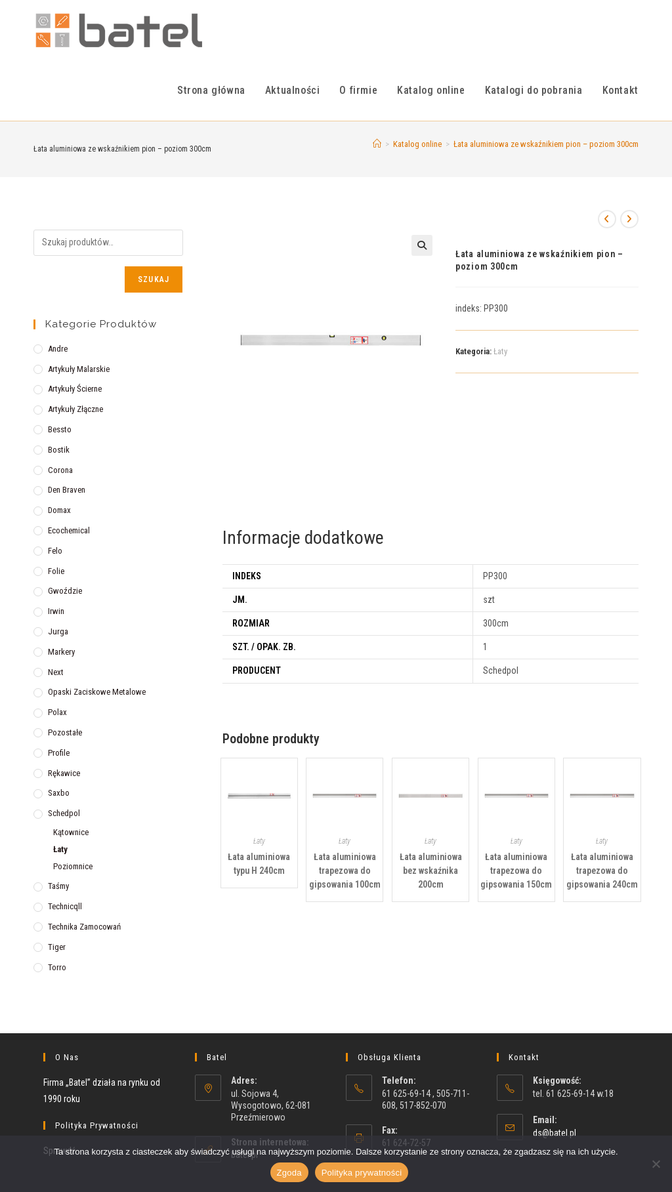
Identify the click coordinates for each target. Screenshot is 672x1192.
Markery (61, 652)
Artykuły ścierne (75, 389)
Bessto (60, 429)
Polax (57, 712)
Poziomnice (73, 866)
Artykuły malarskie (79, 369)
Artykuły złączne (75, 409)
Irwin (56, 611)
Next (56, 672)
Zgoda (289, 1173)
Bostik (59, 450)
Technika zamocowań (84, 927)
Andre (58, 349)
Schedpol (64, 813)
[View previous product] (607, 219)
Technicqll (65, 906)
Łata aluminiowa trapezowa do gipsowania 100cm (345, 871)
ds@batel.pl (554, 1133)
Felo (55, 551)
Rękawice (64, 773)
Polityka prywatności (362, 1173)
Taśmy (58, 886)
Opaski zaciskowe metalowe (97, 692)
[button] (421, 245)
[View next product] (629, 219)
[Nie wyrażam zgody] (655, 1163)
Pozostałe (65, 732)
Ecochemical (69, 530)
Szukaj (153, 279)
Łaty (500, 351)
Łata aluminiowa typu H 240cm (259, 864)
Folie (56, 571)
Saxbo (59, 793)
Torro (57, 967)
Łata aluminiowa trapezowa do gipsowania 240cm (602, 871)
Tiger (57, 947)
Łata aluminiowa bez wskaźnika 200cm (431, 871)
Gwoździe (65, 591)
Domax (59, 510)
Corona (60, 470)
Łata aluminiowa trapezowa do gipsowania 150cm (516, 871)
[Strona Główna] (377, 144)
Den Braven (66, 490)
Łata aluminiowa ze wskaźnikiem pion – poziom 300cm (546, 144)
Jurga (58, 631)
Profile (59, 753)
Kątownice (71, 832)
